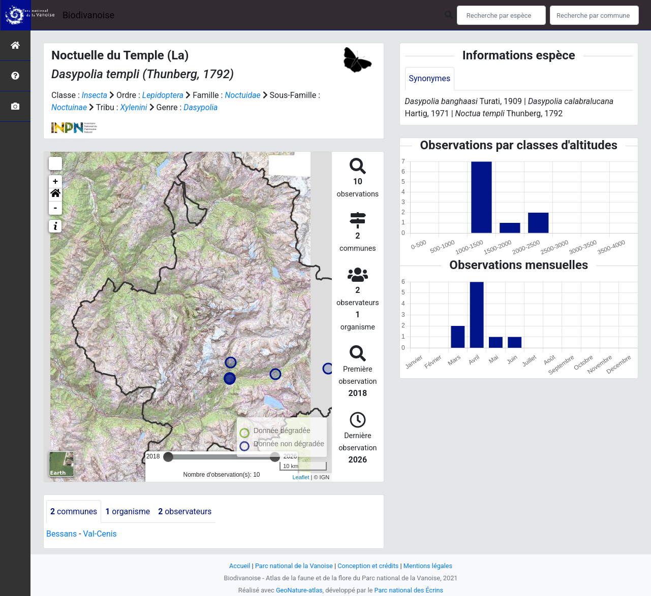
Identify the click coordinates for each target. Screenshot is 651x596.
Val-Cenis (100, 534)
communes (74, 511)
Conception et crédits (368, 566)
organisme (128, 511)
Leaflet (300, 477)
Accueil (239, 566)
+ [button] (55, 182)
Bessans (61, 534)
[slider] (168, 457)
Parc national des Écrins (409, 590)
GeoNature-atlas (299, 590)
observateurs (186, 511)
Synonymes (430, 78)
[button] (55, 195)
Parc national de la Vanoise (294, 566)
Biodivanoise (88, 15)
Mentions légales (428, 566)
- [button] (55, 208)
